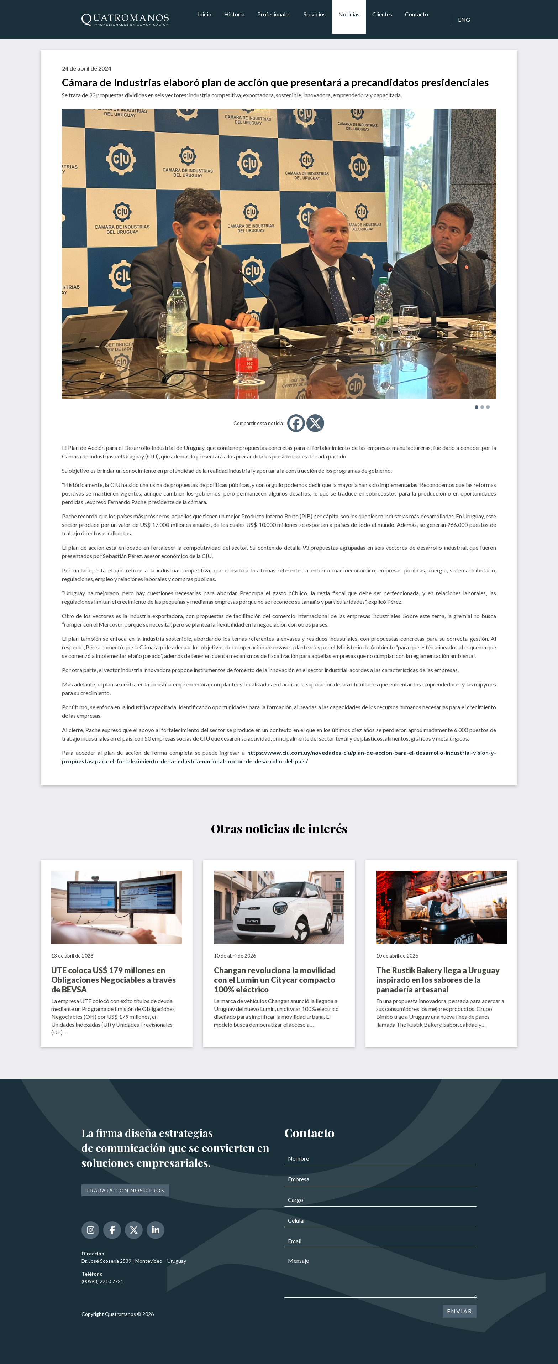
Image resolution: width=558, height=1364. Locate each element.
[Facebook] (296, 423)
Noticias (348, 19)
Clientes (382, 19)
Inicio (204, 19)
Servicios (315, 19)
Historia (234, 19)
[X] (315, 423)
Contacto (416, 19)
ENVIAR (459, 1311)
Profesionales (274, 19)
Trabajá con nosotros (125, 1190)
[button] (476, 407)
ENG (464, 19)
